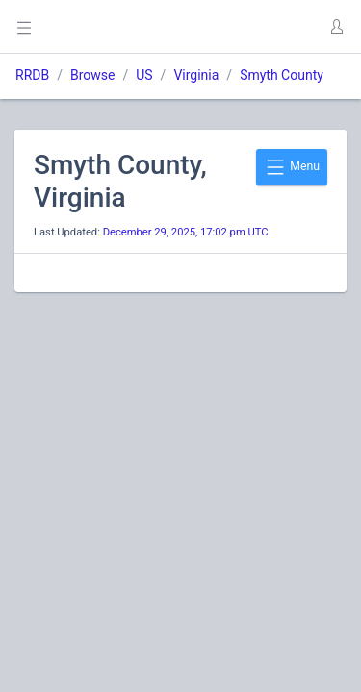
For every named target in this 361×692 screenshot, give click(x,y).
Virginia (196, 75)
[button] (336, 27)
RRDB (32, 75)
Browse (92, 75)
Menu (292, 167)
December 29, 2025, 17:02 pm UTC (186, 232)
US (144, 75)
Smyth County (281, 75)
